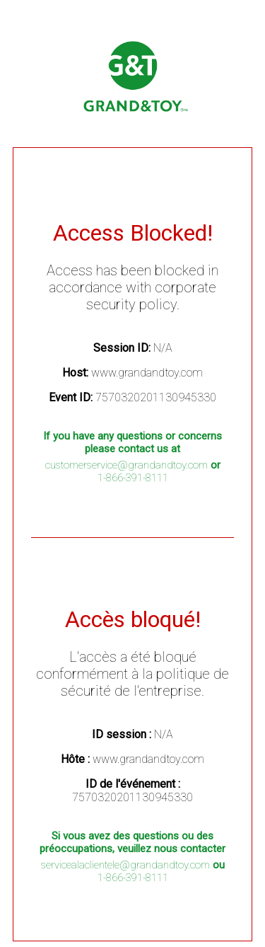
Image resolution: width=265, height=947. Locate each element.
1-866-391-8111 (133, 477)
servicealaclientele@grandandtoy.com (125, 865)
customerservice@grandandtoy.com (126, 465)
